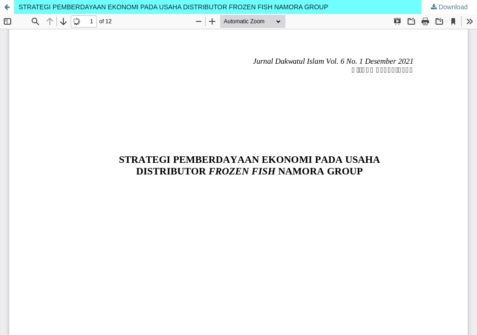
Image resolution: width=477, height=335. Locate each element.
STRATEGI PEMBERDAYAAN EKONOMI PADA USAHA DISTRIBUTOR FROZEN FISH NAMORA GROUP (173, 7)
